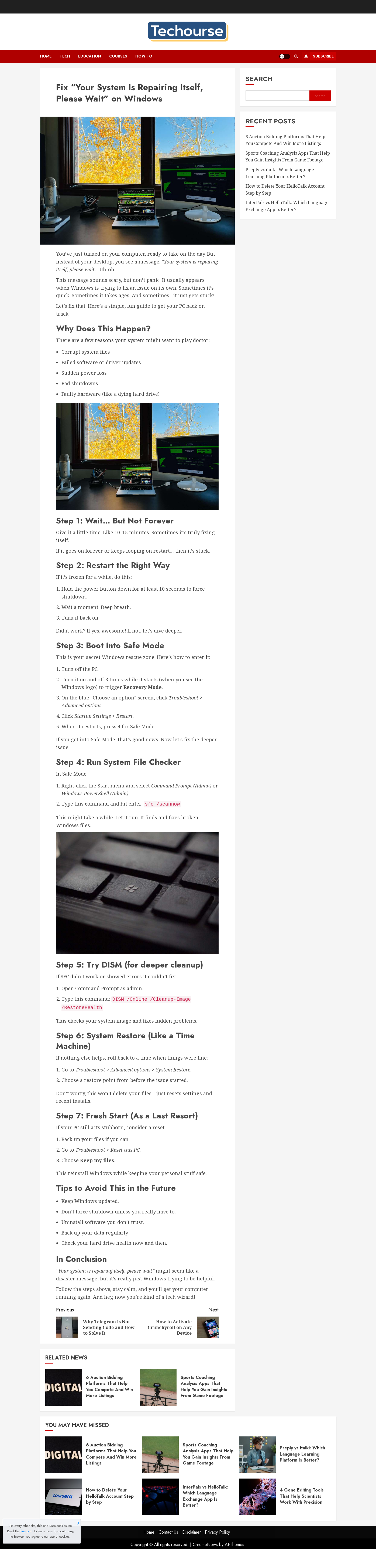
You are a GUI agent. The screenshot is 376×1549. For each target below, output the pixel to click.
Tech (65, 56)
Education (89, 56)
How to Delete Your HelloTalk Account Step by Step (110, 1494)
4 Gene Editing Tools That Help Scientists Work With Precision (302, 1494)
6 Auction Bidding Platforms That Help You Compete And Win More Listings (109, 1385)
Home (45, 56)
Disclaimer (191, 1530)
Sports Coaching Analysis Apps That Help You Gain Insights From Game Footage (204, 1385)
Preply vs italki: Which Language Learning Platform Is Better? (302, 1452)
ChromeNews (205, 1543)
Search (259, 78)
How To (143, 56)
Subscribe (318, 56)
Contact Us (168, 1530)
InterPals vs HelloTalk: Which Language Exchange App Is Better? (205, 1494)
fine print (26, 1531)
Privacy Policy (217, 1530)
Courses (118, 56)
